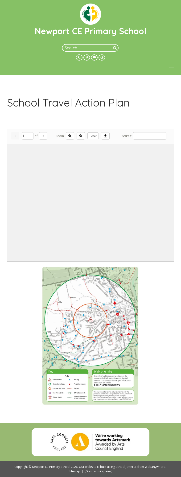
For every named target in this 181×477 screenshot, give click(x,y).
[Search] (115, 48)
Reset (93, 136)
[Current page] (27, 136)
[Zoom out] (81, 136)
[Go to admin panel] (98, 471)
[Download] (105, 136)
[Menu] (171, 69)
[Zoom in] (70, 136)
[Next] (43, 136)
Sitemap (74, 471)
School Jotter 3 (125, 467)
